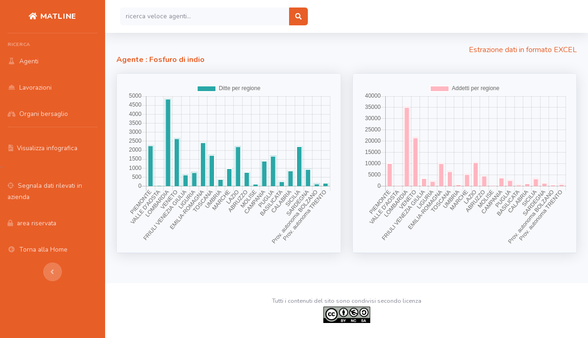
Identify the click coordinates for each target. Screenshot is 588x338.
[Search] (205, 16)
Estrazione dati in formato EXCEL (523, 50)
